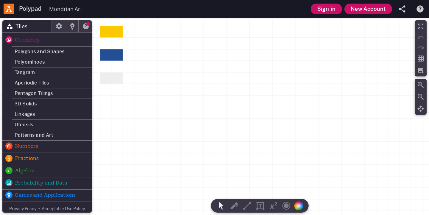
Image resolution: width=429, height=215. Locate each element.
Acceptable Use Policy (63, 208)
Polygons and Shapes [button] (39, 51)
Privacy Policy (22, 208)
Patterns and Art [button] (34, 135)
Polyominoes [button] (30, 62)
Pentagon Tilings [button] (34, 93)
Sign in (326, 8)
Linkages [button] (25, 114)
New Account (368, 8)
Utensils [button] (24, 125)
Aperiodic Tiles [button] (32, 83)
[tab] (27, 26)
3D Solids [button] (26, 104)
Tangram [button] (25, 72)
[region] (214, 116)
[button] (47, 40)
